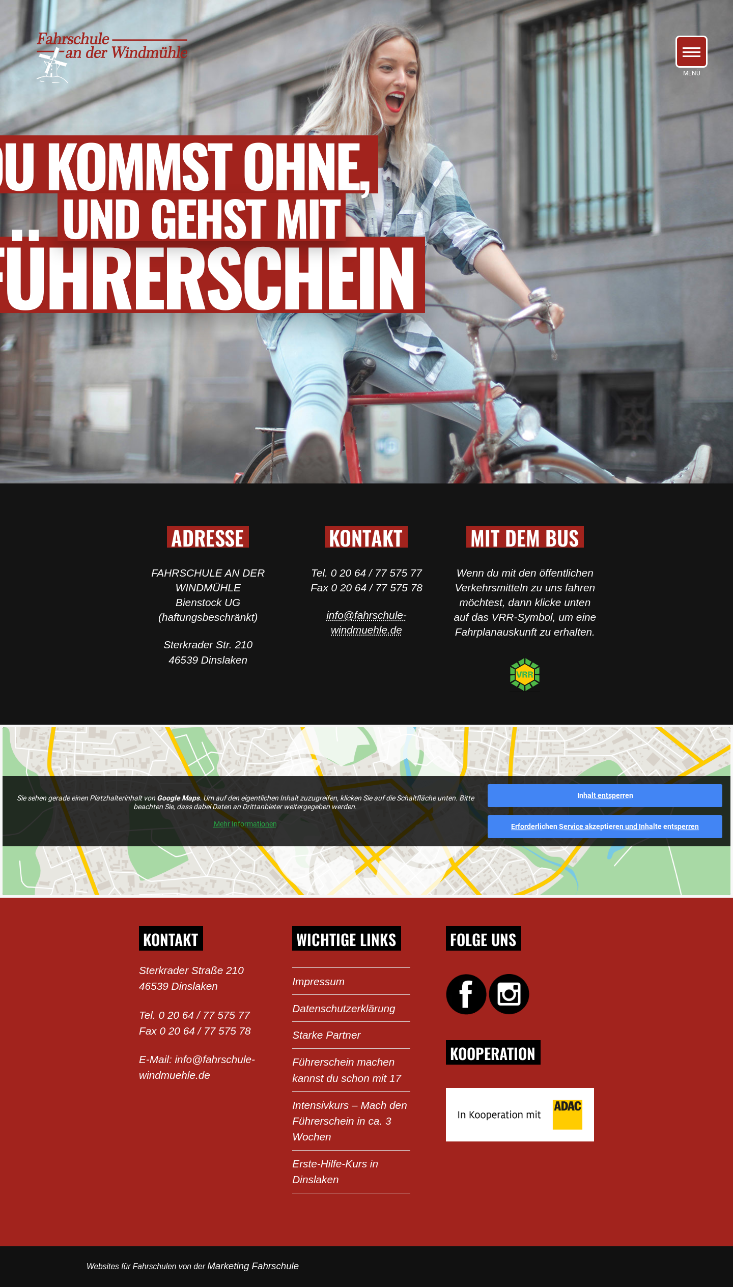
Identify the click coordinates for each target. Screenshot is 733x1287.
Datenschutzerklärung (343, 1008)
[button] (691, 52)
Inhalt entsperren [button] (605, 795)
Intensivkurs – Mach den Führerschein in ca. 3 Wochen (349, 1120)
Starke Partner (326, 1035)
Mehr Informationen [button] (245, 823)
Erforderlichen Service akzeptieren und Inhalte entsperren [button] (605, 826)
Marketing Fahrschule (253, 1266)
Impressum (318, 981)
